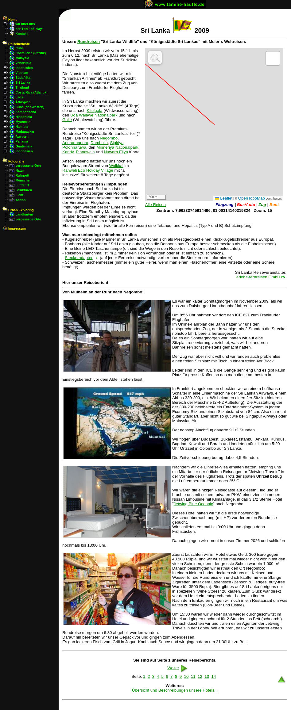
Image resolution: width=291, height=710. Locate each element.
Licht (19, 195)
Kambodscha (25, 112)
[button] (273, 58)
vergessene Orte (28, 165)
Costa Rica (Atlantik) (31, 92)
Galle (67, 119)
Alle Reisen (155, 204)
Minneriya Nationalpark (117, 147)
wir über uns (25, 24)
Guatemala (23, 146)
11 (193, 676)
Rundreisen (88, 41)
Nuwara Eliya (116, 152)
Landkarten (24, 214)
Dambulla (99, 142)
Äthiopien (22, 102)
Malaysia (22, 58)
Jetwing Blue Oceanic (193, 504)
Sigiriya (117, 142)
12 (200, 676)
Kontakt (21, 34)
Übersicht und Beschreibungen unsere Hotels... (175, 690)
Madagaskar (24, 131)
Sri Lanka (22, 82)
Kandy (68, 152)
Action (20, 200)
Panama (21, 141)
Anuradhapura (75, 142)
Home (9, 19)
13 (206, 676)
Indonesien (24, 68)
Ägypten (22, 136)
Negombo (109, 138)
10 (186, 676)
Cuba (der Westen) (29, 107)
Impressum (14, 228)
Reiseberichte (16, 44)
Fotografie (13, 161)
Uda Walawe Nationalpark (94, 115)
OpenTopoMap (251, 198)
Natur (19, 170)
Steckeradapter (78, 257)
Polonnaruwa (74, 147)
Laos (19, 97)
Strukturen (23, 190)
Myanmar (22, 122)
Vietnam (21, 72)
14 (213, 676)
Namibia (21, 126)
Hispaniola (23, 117)
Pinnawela (85, 152)
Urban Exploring (18, 210)
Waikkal (116, 165)
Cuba (19, 48)
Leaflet (223, 198)
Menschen (23, 180)
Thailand (22, 87)
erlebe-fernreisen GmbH (258, 277)
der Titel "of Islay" (29, 29)
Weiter (178, 668)
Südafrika (22, 77)
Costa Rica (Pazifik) (30, 53)
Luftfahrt (22, 185)
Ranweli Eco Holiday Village (87, 170)
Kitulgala (94, 110)
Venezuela (23, 63)
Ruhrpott (22, 175)
